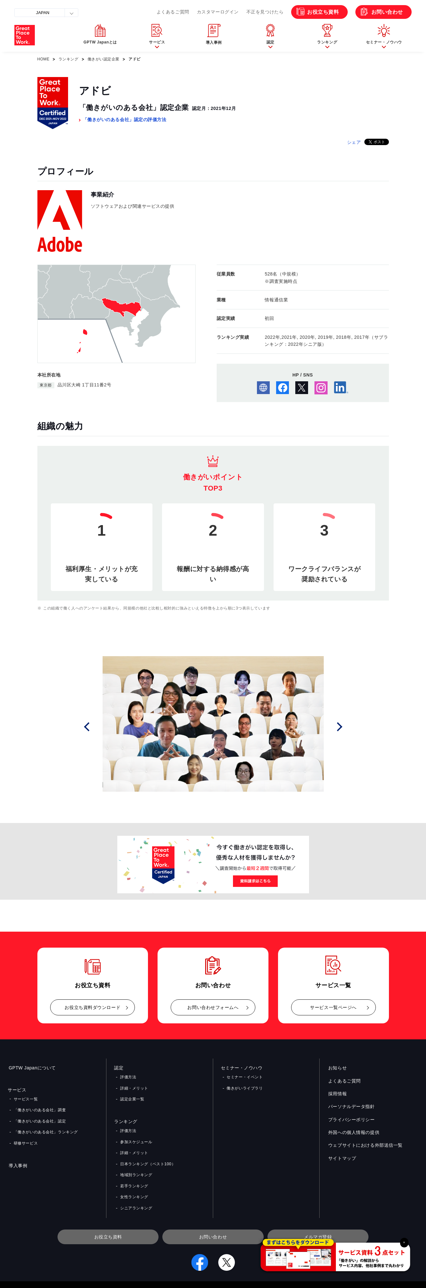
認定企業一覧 (132, 1095)
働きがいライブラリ (245, 1085)
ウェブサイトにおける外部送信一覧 (364, 1145)
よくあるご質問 (173, 11)
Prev (95, 726)
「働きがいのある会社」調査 (39, 1107)
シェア (354, 142)
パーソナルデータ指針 (350, 1106)
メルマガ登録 (318, 1218)
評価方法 (128, 1076)
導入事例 (17, 1157)
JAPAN (42, 12)
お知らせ (336, 1067)
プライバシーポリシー (350, 1119)
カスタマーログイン (218, 11)
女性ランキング (134, 1181)
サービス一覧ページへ (333, 1007)
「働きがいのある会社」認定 (39, 1117)
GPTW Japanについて (31, 1067)
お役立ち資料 (323, 12)
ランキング (68, 59)
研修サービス (25, 1135)
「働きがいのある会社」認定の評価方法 (125, 119)
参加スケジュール (136, 1134)
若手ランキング (134, 1171)
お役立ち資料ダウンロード (92, 1007)
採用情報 (336, 1093)
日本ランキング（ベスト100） (147, 1153)
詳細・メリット (134, 1085)
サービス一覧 (25, 1098)
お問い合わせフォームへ (212, 1007)
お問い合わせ (387, 12)
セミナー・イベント (245, 1076)
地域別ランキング (136, 1162)
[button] (157, 35)
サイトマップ (341, 1158)
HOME (43, 59)
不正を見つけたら (264, 11)
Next (341, 726)
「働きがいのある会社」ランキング (45, 1126)
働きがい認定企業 (104, 59)
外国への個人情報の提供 (352, 1132)
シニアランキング (136, 1190)
